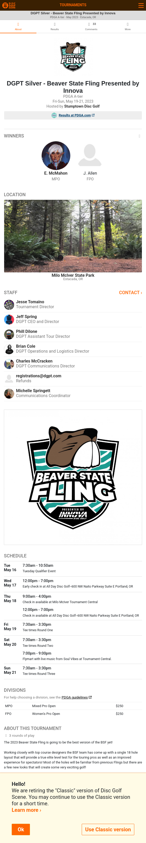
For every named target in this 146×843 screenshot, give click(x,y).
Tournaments (73, 5)
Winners (73, 136)
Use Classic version (108, 829)
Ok (21, 829)
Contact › (130, 292)
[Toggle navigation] (141, 5)
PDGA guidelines (75, 697)
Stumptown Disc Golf (82, 106)
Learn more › (26, 810)
